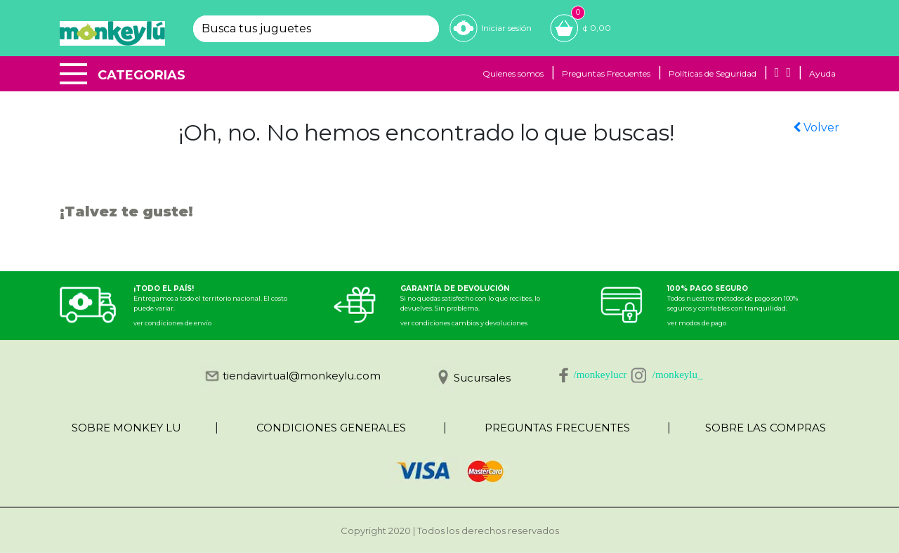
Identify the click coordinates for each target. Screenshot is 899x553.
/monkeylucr (600, 374)
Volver (816, 127)
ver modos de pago (696, 323)
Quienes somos (513, 73)
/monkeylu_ (677, 374)
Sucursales (482, 377)
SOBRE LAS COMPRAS (765, 427)
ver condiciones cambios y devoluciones (463, 323)
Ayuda (822, 73)
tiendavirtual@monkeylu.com (302, 375)
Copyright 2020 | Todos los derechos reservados (450, 530)
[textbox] (304, 28)
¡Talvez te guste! (126, 211)
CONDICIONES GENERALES (331, 427)
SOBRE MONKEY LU (126, 427)
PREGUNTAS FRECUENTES (557, 427)
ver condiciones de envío (172, 323)
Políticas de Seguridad (712, 73)
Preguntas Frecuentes (606, 73)
